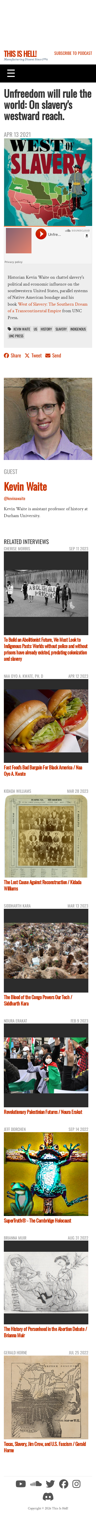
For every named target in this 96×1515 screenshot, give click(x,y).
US (35, 329)
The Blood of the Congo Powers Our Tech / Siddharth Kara (38, 1000)
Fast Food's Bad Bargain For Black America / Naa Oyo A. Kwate (43, 770)
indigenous (78, 329)
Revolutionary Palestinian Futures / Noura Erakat (43, 1111)
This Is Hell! (20, 53)
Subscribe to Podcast (73, 53)
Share (13, 355)
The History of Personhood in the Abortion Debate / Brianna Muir (45, 1332)
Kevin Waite (22, 329)
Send (53, 355)
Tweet (34, 355)
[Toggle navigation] (11, 73)
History (46, 329)
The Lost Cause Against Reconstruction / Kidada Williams (42, 885)
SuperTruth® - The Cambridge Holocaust (37, 1220)
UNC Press (16, 335)
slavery (61, 329)
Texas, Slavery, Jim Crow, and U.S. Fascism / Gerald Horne (45, 1447)
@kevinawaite (14, 498)
